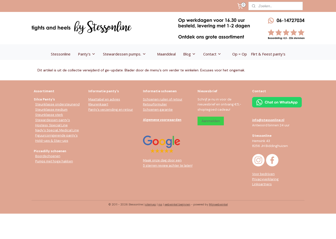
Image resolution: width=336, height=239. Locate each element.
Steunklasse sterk (49, 115)
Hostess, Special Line (51, 125)
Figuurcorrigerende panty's (56, 135)
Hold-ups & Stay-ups (51, 141)
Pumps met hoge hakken (54, 161)
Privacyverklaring (265, 179)
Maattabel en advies (104, 99)
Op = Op (239, 53)
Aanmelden (211, 121)
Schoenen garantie (158, 109)
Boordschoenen (47, 156)
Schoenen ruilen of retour (162, 99)
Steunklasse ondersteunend (57, 104)
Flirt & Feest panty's (268, 53)
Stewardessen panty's (52, 120)
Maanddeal (166, 53)
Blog (189, 53)
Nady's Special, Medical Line (57, 130)
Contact (212, 53)
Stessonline (60, 53)
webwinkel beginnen (177, 204)
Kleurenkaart (98, 104)
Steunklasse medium (51, 109)
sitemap (150, 204)
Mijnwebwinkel (218, 204)
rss (160, 204)
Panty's (87, 53)
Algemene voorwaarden (162, 120)
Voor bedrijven (263, 174)
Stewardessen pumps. (124, 53)
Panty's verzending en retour (110, 109)
